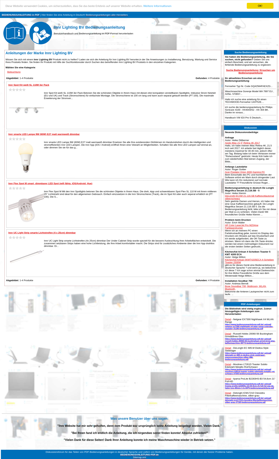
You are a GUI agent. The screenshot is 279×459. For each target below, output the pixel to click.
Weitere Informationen (157, 6)
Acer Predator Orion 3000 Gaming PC (245, 172)
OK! (260, 6)
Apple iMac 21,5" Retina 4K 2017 (242, 142)
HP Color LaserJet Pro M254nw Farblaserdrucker (241, 226)
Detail (228, 319)
